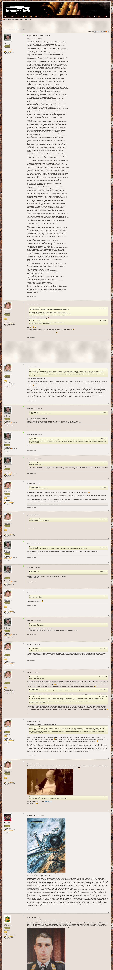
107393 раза (12, 324)
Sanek (32, 412)
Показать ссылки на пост (31, 296)
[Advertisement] (56, 25)
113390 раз (12, 937)
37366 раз (12, 832)
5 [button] (104, 31)
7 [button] (107, 31)
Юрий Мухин (48, 801)
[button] (95, 31)
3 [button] (101, 31)
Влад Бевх (33, 320)
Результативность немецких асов (13, 29)
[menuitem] (23, 16)
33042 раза (12, 52)
